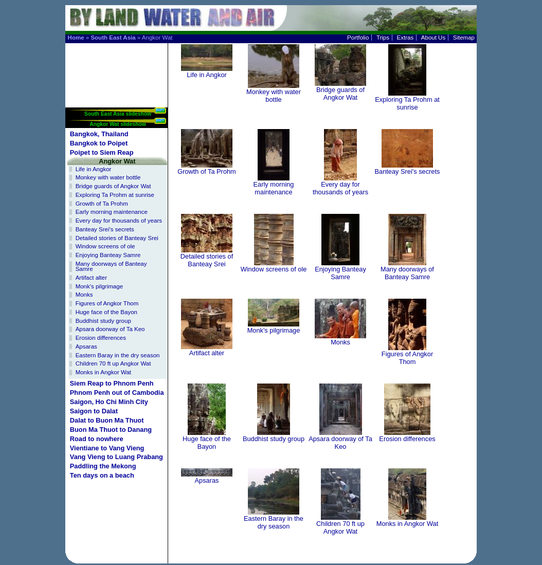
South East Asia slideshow (117, 114)
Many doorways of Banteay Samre (111, 266)
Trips (382, 37)
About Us (433, 37)
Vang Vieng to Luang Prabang (116, 457)
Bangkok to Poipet (99, 143)
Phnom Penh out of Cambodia (117, 392)
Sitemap (464, 37)
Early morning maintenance (112, 211)
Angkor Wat (117, 161)
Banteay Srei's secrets (105, 229)
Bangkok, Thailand (99, 134)
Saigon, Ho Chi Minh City (109, 402)
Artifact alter (91, 277)
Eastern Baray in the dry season (118, 355)
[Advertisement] (117, 75)
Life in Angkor (94, 169)
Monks (84, 294)
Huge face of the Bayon (106, 312)
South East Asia (113, 37)
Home (76, 37)
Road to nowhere (96, 439)
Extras (405, 37)
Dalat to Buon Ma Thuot (107, 420)
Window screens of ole (105, 246)
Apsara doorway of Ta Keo (110, 329)
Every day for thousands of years (119, 220)
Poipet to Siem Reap (102, 152)
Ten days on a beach (102, 475)
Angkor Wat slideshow (117, 124)
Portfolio (358, 37)
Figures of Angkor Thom (107, 303)
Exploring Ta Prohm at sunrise (115, 194)
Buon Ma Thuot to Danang (111, 429)
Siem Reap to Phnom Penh (112, 383)
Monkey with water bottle (108, 177)
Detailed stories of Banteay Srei (117, 238)
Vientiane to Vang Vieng (107, 448)
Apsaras (86, 346)
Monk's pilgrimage (99, 286)
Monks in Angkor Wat (103, 372)
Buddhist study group (103, 320)
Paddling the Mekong (103, 466)
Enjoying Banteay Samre (108, 255)
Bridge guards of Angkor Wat (113, 186)
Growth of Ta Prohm (102, 203)
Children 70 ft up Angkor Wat (113, 363)
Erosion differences (101, 337)
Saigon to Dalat (94, 411)
